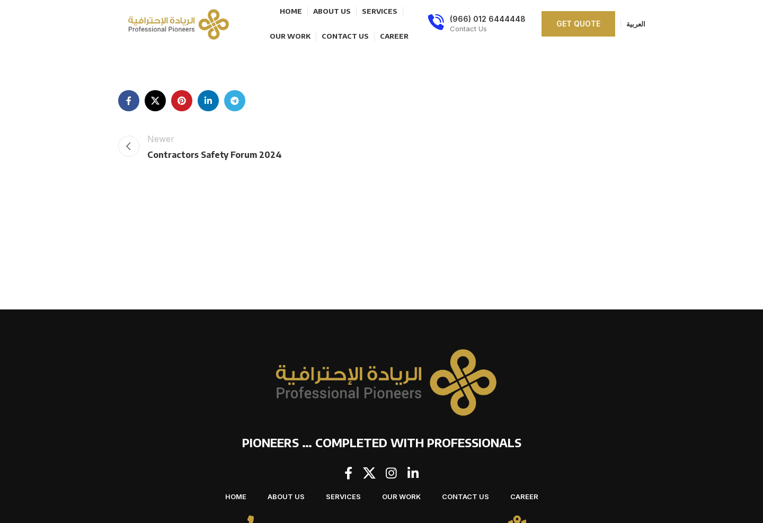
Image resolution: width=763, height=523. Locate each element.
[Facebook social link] (128, 100)
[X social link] (155, 100)
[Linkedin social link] (208, 100)
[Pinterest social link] (181, 100)
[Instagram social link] (392, 474)
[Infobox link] (477, 23)
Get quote (578, 23)
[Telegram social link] (234, 100)
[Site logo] (176, 22)
